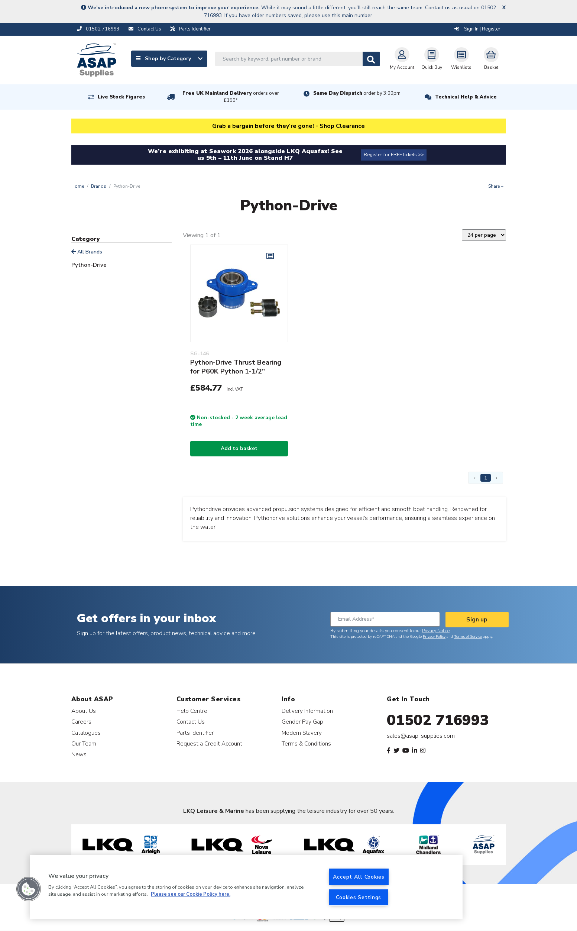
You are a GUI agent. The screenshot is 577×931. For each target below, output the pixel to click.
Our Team (83, 743)
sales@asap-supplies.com (421, 736)
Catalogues (86, 733)
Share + (495, 186)
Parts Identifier (195, 733)
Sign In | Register (477, 29)
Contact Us (190, 721)
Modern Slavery (302, 733)
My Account (402, 58)
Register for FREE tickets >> (394, 154)
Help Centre (191, 711)
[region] (246, 887)
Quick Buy (431, 58)
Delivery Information (307, 711)
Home (77, 186)
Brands (98, 186)
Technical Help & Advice (466, 97)
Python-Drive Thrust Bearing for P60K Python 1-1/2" (235, 367)
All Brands (86, 251)
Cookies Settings (358, 897)
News (79, 754)
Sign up (476, 619)
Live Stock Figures (121, 97)
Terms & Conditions (306, 743)
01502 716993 (438, 720)
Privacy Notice (436, 631)
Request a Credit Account (209, 743)
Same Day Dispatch (357, 93)
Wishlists (461, 58)
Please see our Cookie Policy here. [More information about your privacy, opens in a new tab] (190, 894)
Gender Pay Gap (302, 721)
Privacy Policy (434, 636)
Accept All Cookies (359, 876)
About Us (83, 711)
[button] (28, 889)
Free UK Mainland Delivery (230, 97)
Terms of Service (468, 636)
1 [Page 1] (485, 477)
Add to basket (239, 448)
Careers (81, 721)
